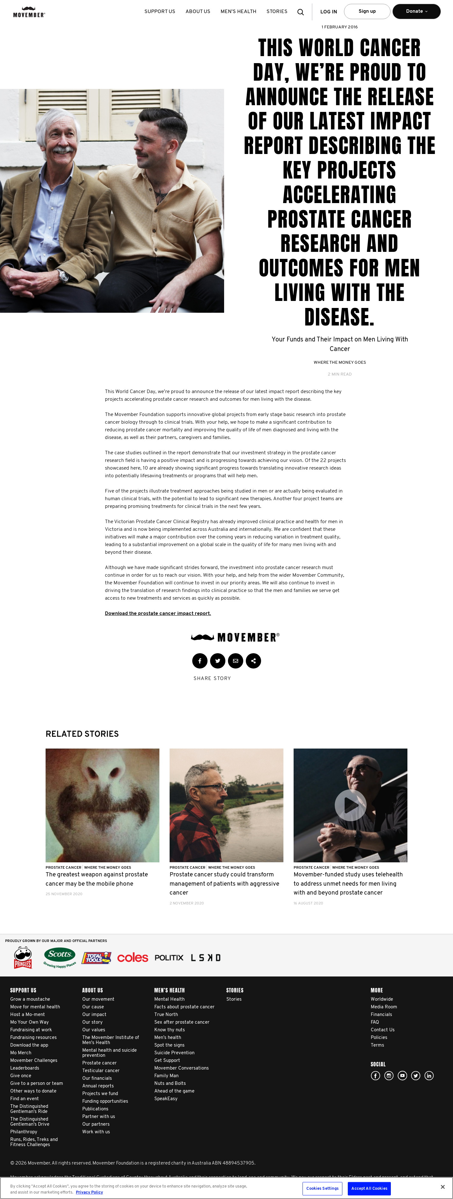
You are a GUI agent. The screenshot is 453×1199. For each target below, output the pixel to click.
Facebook (375, 1075)
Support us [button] (160, 11)
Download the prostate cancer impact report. (158, 613)
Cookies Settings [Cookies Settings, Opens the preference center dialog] (322, 1189)
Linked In (429, 1075)
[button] (302, 12)
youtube (402, 1075)
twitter (415, 1075)
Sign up (367, 11)
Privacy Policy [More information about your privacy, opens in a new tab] (89, 1192)
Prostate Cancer (64, 868)
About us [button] (198, 11)
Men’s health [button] (239, 11)
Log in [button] (328, 12)
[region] (226, 1188)
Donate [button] (416, 14)
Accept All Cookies (369, 1189)
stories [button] (277, 11)
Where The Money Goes (340, 362)
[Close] (443, 1187)
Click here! (389, 1075)
